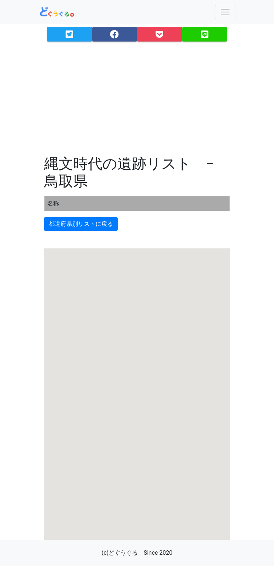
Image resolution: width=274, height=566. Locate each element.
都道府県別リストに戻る (81, 223)
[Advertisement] (137, 98)
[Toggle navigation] (225, 12)
